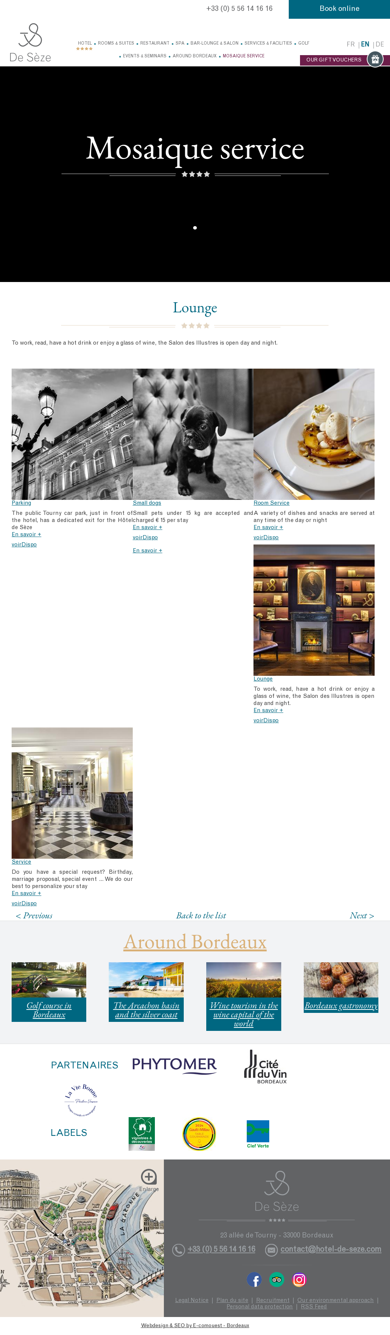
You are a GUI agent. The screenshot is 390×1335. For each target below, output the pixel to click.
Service (21, 862)
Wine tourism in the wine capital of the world (244, 1014)
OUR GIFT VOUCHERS (345, 60)
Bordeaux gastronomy (341, 1005)
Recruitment (273, 1301)
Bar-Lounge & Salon (214, 44)
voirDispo (24, 545)
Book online (340, 9)
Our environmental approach (335, 1301)
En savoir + (26, 535)
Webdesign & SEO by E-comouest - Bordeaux (195, 1326)
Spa (180, 44)
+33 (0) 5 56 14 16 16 (239, 9)
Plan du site (232, 1301)
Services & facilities (268, 44)
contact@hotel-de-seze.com (330, 1250)
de (379, 45)
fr (350, 45)
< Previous (34, 915)
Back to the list (201, 915)
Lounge (263, 679)
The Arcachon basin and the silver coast (146, 1009)
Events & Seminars (144, 56)
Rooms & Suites (116, 44)
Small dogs (147, 503)
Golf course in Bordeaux (49, 1009)
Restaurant (155, 44)
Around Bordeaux (194, 56)
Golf (303, 44)
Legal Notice (191, 1301)
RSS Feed (314, 1307)
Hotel (85, 44)
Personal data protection (259, 1307)
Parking (21, 503)
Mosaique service (243, 56)
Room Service (272, 503)
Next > (362, 915)
